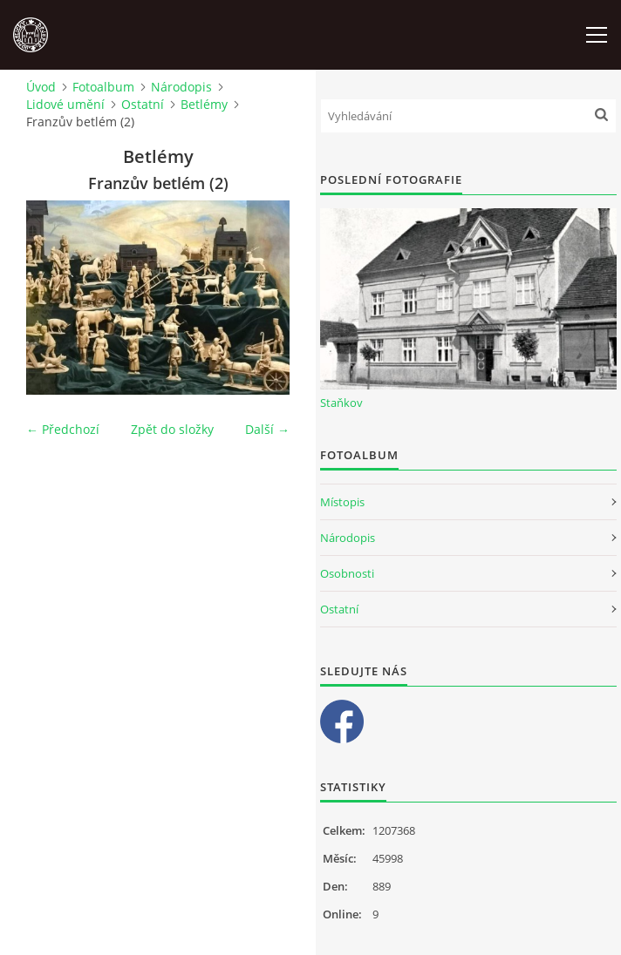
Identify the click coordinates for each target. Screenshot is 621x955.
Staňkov (341, 402)
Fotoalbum (103, 86)
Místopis (342, 502)
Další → (267, 429)
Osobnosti (347, 573)
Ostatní (142, 104)
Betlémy (204, 104)
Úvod (41, 86)
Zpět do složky (172, 429)
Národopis (181, 86)
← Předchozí (62, 429)
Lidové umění (65, 104)
